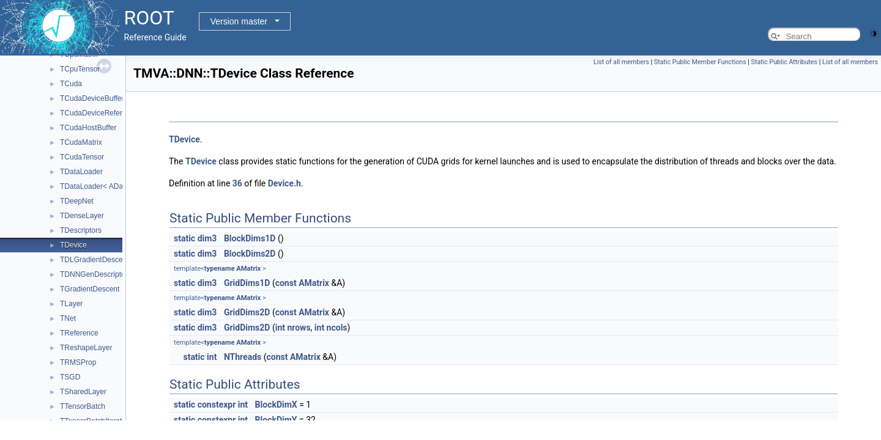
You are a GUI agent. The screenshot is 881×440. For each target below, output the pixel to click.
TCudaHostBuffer (88, 127)
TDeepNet (77, 201)
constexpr (217, 404)
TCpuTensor (80, 69)
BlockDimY (276, 420)
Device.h (284, 183)
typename (219, 269)
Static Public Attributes (784, 62)
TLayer (71, 303)
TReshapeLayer (86, 347)
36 (237, 183)
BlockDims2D (250, 253)
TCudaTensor (82, 157)
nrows (298, 327)
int (280, 327)
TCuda (71, 83)
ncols (337, 327)
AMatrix (248, 269)
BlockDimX (276, 404)
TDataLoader (81, 171)
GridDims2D (247, 312)
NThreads (242, 357)
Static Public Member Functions (700, 62)
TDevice (73, 245)
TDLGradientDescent (94, 259)
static (184, 238)
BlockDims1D (250, 238)
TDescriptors (81, 230)
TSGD (70, 377)
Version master (238, 21)
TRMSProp (78, 362)
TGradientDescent (89, 289)
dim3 (207, 238)
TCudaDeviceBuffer (92, 98)
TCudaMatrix (81, 142)
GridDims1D (247, 283)
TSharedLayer (83, 391)
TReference (79, 333)
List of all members (621, 62)
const (286, 283)
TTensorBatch (82, 406)
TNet (68, 318)
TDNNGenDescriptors (96, 274)
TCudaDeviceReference (99, 113)
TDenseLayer (82, 215)
